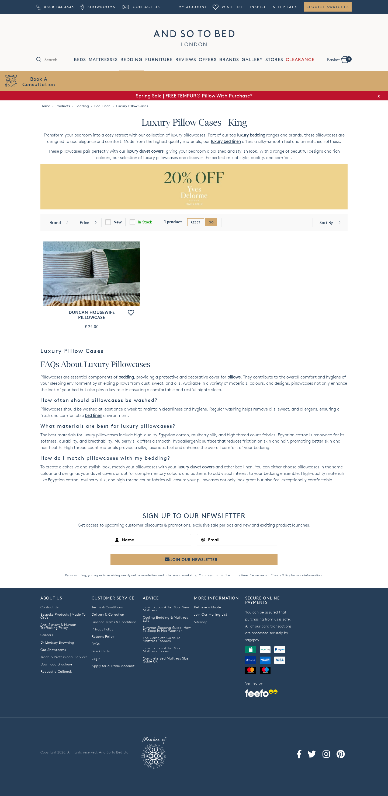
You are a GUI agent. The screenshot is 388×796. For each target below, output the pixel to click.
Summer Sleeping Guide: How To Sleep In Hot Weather (167, 629)
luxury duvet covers (145, 151)
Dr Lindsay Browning (57, 642)
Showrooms (98, 7)
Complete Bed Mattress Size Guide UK (165, 659)
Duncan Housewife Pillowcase (92, 315)
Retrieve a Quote (207, 607)
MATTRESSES (103, 59)
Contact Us (141, 7)
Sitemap (200, 622)
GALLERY (252, 59)
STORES (274, 59)
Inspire (258, 7)
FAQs (96, 643)
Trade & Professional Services (64, 657)
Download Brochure (56, 664)
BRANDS (229, 59)
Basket (339, 59)
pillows (234, 377)
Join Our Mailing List (210, 614)
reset (195, 222)
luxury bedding (251, 135)
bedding (126, 377)
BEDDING (131, 59)
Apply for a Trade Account (113, 666)
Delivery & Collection (108, 614)
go (211, 222)
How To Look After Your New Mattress (166, 608)
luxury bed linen (226, 141)
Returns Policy (103, 636)
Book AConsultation (38, 81)
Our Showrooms (53, 649)
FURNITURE (159, 59)
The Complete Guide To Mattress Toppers (161, 639)
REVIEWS (185, 59)
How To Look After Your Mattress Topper (162, 649)
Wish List (228, 7)
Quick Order (101, 651)
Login (96, 658)
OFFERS (208, 59)
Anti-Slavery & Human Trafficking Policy (58, 626)
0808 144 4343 (55, 7)
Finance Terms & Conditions (114, 622)
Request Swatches (327, 7)
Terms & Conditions (107, 607)
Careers (46, 635)
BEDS (80, 59)
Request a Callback (56, 671)
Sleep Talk (285, 7)
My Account (192, 7)
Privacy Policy (280, 575)
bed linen (93, 415)
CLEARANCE (300, 59)
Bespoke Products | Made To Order (62, 615)
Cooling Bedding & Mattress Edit (165, 618)
